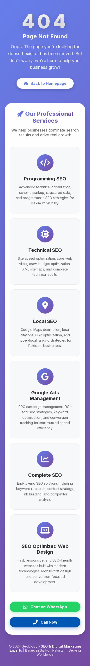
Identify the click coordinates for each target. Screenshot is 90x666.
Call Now (45, 623)
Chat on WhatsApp (45, 607)
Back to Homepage (45, 84)
